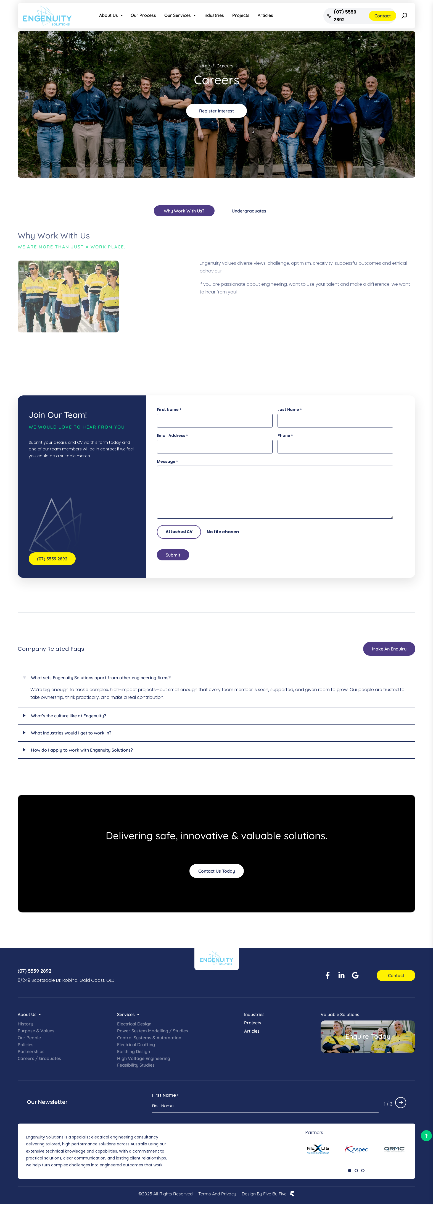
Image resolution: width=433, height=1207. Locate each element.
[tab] (184, 210)
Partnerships (31, 1054)
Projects (240, 15)
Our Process (143, 15)
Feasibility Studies (136, 1067)
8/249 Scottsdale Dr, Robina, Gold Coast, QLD (66, 983)
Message (167, 462)
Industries (214, 15)
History (25, 1026)
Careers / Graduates (39, 1061)
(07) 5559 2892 (34, 973)
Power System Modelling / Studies (152, 1033)
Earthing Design (133, 1054)
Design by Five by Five (264, 1196)
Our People (29, 1040)
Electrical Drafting (136, 1047)
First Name (169, 410)
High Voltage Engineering (143, 1061)
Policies (25, 1047)
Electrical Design (134, 1026)
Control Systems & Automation (149, 1040)
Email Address (172, 436)
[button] (349, 1173)
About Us (108, 15)
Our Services (177, 15)
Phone (285, 436)
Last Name (290, 410)
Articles (265, 15)
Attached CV (179, 531)
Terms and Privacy (217, 1197)
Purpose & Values (36, 1033)
